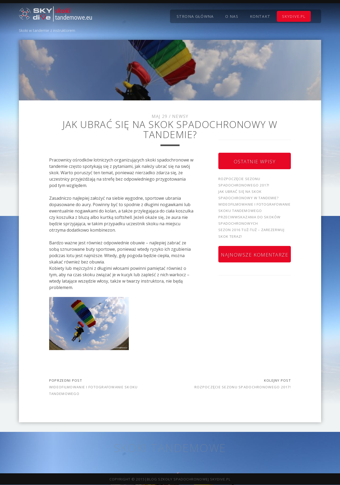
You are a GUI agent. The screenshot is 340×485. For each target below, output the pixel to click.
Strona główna (195, 16)
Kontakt (260, 16)
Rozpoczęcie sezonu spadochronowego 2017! (242, 387)
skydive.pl (294, 16)
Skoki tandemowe (170, 447)
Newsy (180, 116)
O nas (231, 16)
